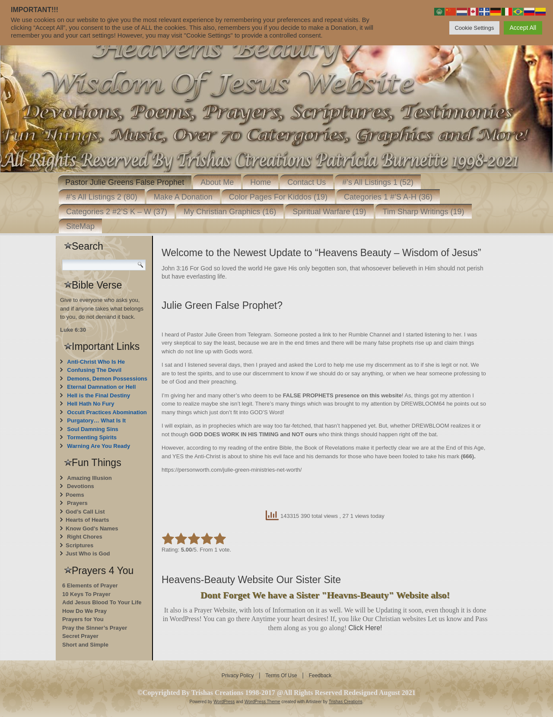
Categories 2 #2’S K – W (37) (116, 211)
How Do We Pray (84, 611)
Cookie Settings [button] (474, 28)
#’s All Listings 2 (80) (101, 197)
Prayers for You (83, 619)
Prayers (77, 503)
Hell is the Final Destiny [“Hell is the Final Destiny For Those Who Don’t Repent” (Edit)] (98, 395)
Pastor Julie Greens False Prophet (124, 182)
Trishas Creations (345, 701)
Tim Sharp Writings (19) (423, 211)
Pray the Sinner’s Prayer (94, 628)
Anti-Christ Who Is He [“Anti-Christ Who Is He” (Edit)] (96, 361)
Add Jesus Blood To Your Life (101, 602)
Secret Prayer (80, 636)
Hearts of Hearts (87, 520)
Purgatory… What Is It (96, 420)
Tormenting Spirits (92, 437)
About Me (217, 182)
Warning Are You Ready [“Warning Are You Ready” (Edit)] (98, 446)
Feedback (320, 676)
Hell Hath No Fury (90, 403)
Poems (75, 495)
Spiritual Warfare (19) (329, 211)
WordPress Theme (262, 701)
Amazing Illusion (89, 478)
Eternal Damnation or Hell (101, 387)
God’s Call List (85, 511)
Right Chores (84, 536)
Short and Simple (85, 644)
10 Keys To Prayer (86, 594)
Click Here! (365, 627)
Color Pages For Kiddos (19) (278, 197)
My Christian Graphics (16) (230, 211)
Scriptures (79, 545)
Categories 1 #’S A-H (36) (388, 197)
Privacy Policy (238, 676)
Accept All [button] (523, 27)
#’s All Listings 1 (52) (377, 182)
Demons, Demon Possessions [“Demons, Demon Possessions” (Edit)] (107, 378)
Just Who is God (88, 553)
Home (260, 182)
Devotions (80, 486)
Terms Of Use (281, 676)
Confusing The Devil (94, 370)
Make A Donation (183, 197)
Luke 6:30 (73, 330)
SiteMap (80, 226)
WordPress (224, 701)
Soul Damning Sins (92, 429)
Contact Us (306, 182)
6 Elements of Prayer (90, 585)
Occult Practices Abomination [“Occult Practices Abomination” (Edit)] (106, 412)
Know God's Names (92, 528)
